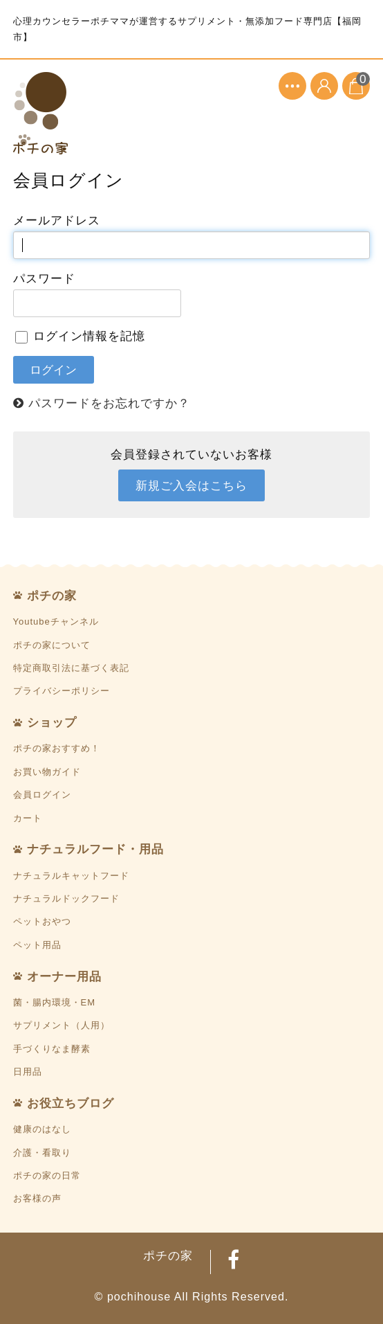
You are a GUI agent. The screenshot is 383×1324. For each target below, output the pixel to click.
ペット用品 (37, 945)
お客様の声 (37, 1198)
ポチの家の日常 (47, 1175)
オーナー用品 (64, 976)
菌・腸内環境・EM (54, 1002)
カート (27, 818)
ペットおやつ (42, 921)
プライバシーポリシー (61, 691)
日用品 (27, 1071)
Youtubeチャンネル (56, 621)
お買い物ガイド (47, 772)
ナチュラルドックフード (66, 898)
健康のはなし (42, 1129)
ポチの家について (52, 645)
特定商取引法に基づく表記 (71, 668)
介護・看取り (42, 1152)
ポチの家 (52, 595)
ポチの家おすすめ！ (56, 748)
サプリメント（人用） (61, 1025)
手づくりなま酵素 (52, 1049)
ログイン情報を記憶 (80, 336)
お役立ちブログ (70, 1103)
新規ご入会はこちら (191, 485)
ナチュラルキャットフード (71, 875)
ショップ (52, 722)
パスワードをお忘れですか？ (109, 403)
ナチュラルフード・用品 (95, 849)
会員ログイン (42, 794)
